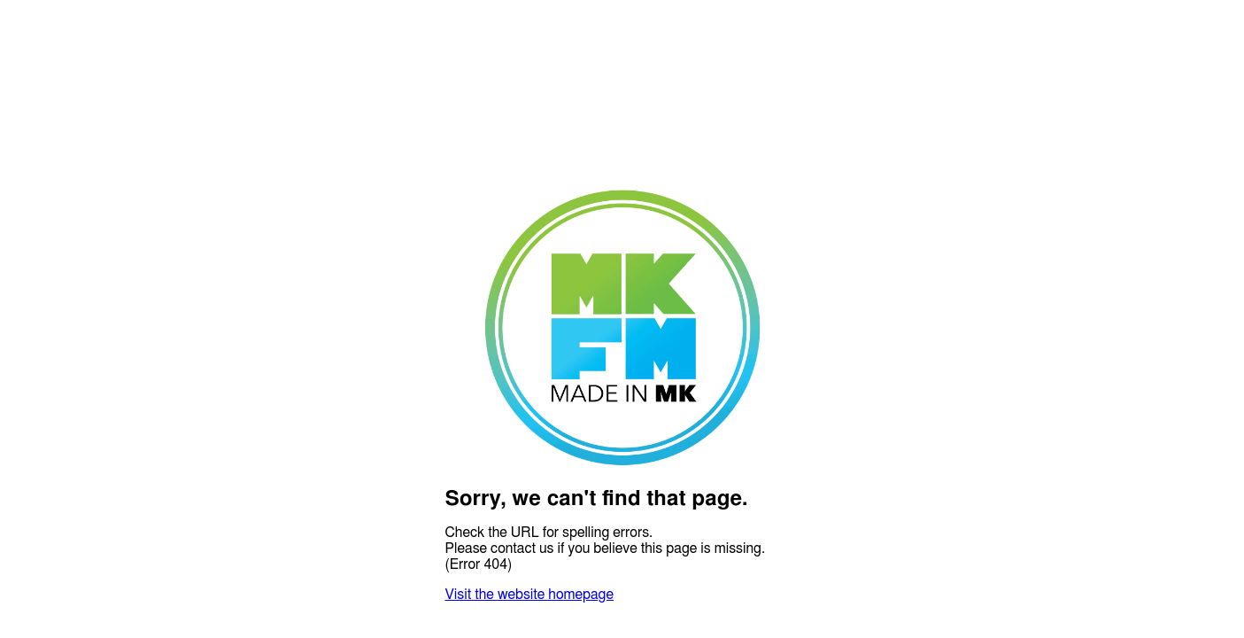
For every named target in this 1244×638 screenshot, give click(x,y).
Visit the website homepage (529, 594)
